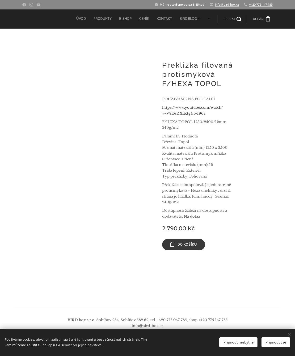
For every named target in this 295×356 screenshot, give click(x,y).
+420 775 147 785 (261, 4)
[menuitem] (145, 19)
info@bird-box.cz (227, 4)
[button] (232, 19)
